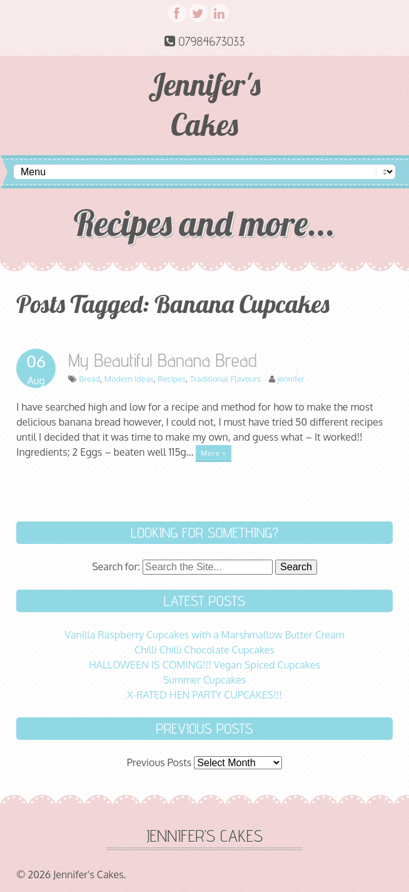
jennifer (290, 379)
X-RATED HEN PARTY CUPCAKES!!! (204, 695)
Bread (89, 379)
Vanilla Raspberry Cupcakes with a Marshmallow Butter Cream (205, 634)
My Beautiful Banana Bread (162, 360)
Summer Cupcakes (204, 680)
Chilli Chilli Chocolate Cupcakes (204, 649)
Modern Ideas (129, 379)
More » (213, 453)
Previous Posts (159, 762)
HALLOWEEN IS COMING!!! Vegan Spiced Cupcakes (204, 665)
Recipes (172, 379)
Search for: (116, 566)
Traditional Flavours (224, 379)
